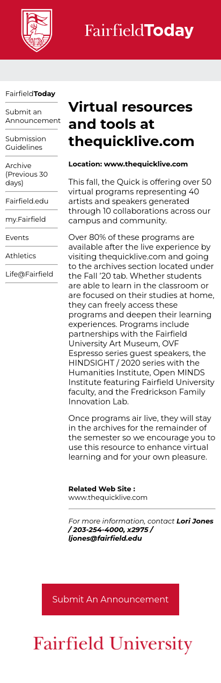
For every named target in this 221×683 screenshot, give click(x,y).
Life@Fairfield (29, 274)
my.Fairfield (25, 219)
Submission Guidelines (25, 142)
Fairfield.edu (27, 201)
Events (17, 237)
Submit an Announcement (33, 116)
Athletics (20, 255)
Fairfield (30, 93)
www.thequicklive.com (108, 497)
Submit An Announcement (111, 599)
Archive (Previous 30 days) (26, 174)
